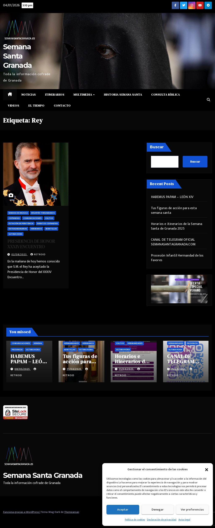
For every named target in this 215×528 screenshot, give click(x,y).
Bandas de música (18, 213)
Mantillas (51, 228)
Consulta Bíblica (165, 94)
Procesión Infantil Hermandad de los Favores (177, 258)
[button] (207, 469)
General (38, 343)
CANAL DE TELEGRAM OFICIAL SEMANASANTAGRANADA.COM (173, 242)
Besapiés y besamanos (43, 213)
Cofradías (14, 218)
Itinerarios (54, 94)
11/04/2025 (74, 369)
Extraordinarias (18, 228)
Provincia (17, 349)
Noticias (28, 94)
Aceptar (122, 509)
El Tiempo (36, 105)
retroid (38, 254)
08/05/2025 (22, 369)
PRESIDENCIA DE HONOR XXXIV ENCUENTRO (31, 244)
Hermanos (36, 228)
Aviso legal (184, 519)
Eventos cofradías (47, 223)
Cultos (49, 218)
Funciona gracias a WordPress (21, 512)
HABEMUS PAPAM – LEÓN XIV (172, 197)
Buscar (157, 147)
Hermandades (71, 343)
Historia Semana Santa (123, 94)
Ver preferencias (192, 509)
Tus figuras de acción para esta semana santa (174, 210)
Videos (13, 105)
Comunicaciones (32, 218)
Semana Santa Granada (17, 56)
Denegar (158, 509)
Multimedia (83, 94)
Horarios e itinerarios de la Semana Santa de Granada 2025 (176, 226)
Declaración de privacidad (161, 519)
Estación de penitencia (21, 223)
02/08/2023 (19, 254)
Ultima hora (15, 234)
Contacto (62, 105)
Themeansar (71, 512)
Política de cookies (135, 519)
